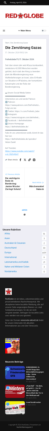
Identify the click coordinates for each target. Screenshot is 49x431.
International (11, 257)
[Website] (24, 215)
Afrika (7, 233)
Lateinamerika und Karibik (16, 262)
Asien (7, 238)
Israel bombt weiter (33, 402)
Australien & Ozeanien (15, 243)
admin (24, 210)
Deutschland (10, 247)
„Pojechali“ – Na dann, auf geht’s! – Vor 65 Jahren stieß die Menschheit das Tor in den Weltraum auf (34, 390)
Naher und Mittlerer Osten (17, 266)
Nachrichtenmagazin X (25, 427)
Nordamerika (11, 271)
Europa (8, 252)
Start (7, 43)
